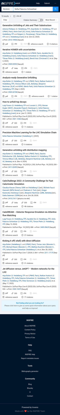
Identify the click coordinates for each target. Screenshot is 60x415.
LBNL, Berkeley (46, 193)
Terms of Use (30, 338)
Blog (30, 384)
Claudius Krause (9, 188)
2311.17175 (48, 253)
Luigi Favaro (7, 105)
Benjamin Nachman (33, 159)
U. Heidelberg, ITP (23, 29)
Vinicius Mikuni (20, 84)
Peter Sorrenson (28, 281)
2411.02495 (12, 167)
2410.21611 (12, 198)
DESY (10, 108)
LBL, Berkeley (32, 84)
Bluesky (30, 388)
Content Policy (30, 330)
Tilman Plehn (41, 34)
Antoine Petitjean (9, 29)
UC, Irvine (26, 32)
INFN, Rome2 (15, 190)
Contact (30, 396)
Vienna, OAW (20, 188)
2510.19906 (12, 40)
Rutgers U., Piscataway (25, 34)
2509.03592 (12, 64)
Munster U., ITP (24, 247)
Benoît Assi (34, 58)
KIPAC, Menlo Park (25, 86)
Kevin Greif (18, 32)
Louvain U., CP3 (35, 105)
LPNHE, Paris (7, 32)
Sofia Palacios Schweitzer (40, 32)
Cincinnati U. (44, 58)
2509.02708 (12, 92)
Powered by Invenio (30, 407)
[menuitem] (38, 3)
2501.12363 (16, 119)
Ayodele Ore (46, 53)
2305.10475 (16, 289)
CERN (17, 195)
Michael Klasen (12, 247)
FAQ (30, 350)
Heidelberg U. (28, 136)
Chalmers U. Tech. (30, 190)
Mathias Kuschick (38, 247)
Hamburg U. (32, 108)
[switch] (40, 20)
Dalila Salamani (8, 195)
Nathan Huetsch (46, 81)
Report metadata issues (30, 358)
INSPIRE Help (30, 354)
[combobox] (33, 9)
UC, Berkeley (7, 161)
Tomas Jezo (41, 244)
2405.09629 (44, 227)
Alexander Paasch (20, 108)
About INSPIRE (29, 326)
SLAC (13, 86)
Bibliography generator (30, 371)
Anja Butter (35, 29)
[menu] (46, 3)
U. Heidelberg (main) (16, 37)
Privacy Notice (30, 334)
